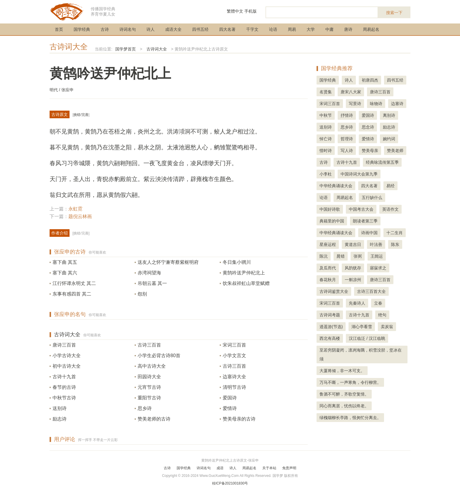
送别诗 (60, 408)
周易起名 (371, 29)
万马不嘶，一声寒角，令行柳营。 (350, 382)
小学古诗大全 (67, 355)
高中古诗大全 (152, 366)
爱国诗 (230, 397)
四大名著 (227, 29)
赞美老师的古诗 (154, 418)
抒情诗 (347, 115)
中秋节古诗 (64, 397)
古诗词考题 (329, 315)
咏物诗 (376, 103)
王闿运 (377, 256)
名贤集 (325, 92)
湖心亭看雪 (361, 326)
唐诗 (348, 29)
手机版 (250, 11)
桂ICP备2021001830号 (230, 483)
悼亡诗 (325, 138)
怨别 (142, 293)
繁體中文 (235, 11)
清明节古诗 (234, 387)
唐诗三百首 (64, 344)
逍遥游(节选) (331, 326)
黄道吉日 (353, 244)
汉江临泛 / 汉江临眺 (367, 338)
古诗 (105, 29)
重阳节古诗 (149, 397)
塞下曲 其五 (65, 262)
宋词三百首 (234, 344)
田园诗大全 (149, 376)
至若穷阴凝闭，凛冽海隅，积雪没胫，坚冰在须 (360, 354)
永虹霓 (75, 208)
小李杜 (325, 174)
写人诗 (347, 150)
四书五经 (200, 29)
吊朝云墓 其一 (152, 283)
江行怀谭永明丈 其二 (74, 283)
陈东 (395, 244)
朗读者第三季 (365, 221)
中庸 (329, 29)
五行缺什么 (372, 197)
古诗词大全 (69, 46)
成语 (220, 468)
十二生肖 (394, 232)
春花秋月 (327, 279)
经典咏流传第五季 (382, 162)
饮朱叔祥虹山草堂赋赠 (246, 283)
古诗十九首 (64, 376)
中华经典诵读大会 (335, 185)
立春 (378, 303)
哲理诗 (347, 138)
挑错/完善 (80, 115)
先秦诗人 (357, 303)
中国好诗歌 (329, 209)
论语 (273, 29)
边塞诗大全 (234, 376)
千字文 (252, 29)
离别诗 (389, 115)
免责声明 (289, 468)
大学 (311, 29)
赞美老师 (395, 150)
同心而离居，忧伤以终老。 (344, 405)
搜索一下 (394, 12)
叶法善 (376, 244)
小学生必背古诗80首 (159, 355)
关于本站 (269, 468)
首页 (59, 29)
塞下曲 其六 (65, 272)
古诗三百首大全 (371, 291)
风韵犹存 (353, 268)
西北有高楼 (329, 338)
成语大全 (173, 29)
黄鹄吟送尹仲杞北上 (244, 272)
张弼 (358, 256)
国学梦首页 (125, 49)
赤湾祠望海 (149, 272)
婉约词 (389, 138)
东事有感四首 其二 (72, 293)
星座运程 (327, 244)
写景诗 (355, 103)
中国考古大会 (361, 209)
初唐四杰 (370, 80)
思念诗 (368, 127)
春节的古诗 (64, 387)
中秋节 (325, 115)
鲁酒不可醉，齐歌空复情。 (344, 394)
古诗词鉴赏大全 (333, 291)
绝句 (382, 315)
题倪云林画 (80, 216)
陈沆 (323, 256)
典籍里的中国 (331, 221)
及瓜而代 (327, 268)
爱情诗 (230, 408)
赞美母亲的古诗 (239, 418)
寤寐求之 (378, 268)
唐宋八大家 (351, 92)
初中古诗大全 (67, 366)
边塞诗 (397, 103)
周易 (292, 29)
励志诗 (60, 418)
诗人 (150, 29)
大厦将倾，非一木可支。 (342, 370)
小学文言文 (234, 355)
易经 (390, 185)
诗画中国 (369, 232)
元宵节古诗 (149, 387)
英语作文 (390, 209)
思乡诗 (145, 408)
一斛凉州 (353, 279)
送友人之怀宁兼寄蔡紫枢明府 (168, 262)
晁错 (340, 256)
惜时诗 (325, 150)
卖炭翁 (387, 326)
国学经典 (82, 29)
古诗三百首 (149, 344)
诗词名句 (127, 29)
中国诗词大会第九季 (359, 174)
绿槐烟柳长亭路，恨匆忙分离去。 (350, 417)
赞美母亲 (370, 150)
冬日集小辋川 (237, 262)
